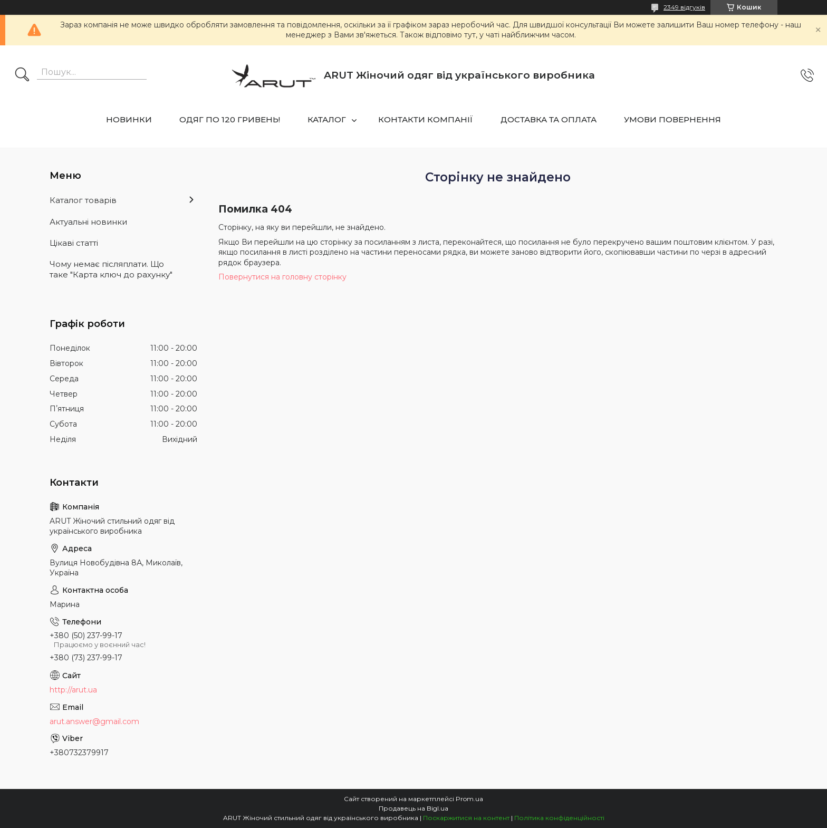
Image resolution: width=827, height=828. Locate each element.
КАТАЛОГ (326, 119)
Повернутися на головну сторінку (282, 277)
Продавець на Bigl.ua (413, 808)
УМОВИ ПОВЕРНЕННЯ (672, 119)
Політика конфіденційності (559, 818)
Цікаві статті (74, 243)
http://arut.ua (73, 690)
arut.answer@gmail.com (94, 721)
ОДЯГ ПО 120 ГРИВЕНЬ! (229, 119)
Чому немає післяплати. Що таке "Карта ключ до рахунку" (111, 269)
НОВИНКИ (129, 119)
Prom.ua (469, 799)
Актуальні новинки (88, 222)
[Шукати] (22, 75)
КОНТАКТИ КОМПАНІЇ (425, 119)
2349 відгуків (684, 7)
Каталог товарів (83, 200)
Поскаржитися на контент (466, 818)
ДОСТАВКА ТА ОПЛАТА (549, 119)
